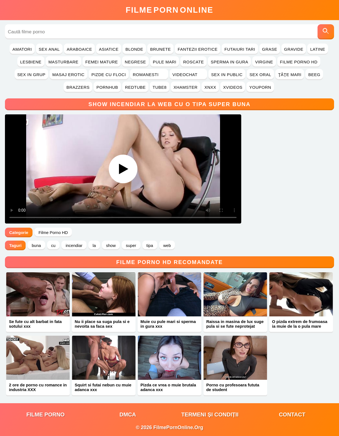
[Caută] (326, 31)
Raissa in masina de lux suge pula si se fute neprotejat (235, 324)
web (167, 245)
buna (36, 245)
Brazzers (78, 87)
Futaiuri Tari (239, 49)
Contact (292, 414)
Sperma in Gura (229, 62)
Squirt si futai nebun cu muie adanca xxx (103, 387)
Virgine (264, 62)
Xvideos (232, 87)
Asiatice (108, 49)
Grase (269, 49)
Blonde (134, 49)
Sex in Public (227, 74)
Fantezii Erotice (198, 49)
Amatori (22, 49)
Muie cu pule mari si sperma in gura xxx (168, 324)
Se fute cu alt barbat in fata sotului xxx (35, 324)
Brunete (160, 49)
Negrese (135, 62)
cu (53, 245)
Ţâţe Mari (290, 74)
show (111, 245)
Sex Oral (260, 74)
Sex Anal (49, 49)
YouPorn (260, 87)
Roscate (193, 62)
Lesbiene (30, 62)
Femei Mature (101, 62)
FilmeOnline (169, 10)
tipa (150, 245)
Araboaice (79, 49)
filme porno (45, 414)
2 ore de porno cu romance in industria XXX (38, 387)
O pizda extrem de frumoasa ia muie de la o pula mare (299, 324)
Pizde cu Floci (108, 74)
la (94, 245)
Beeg (314, 74)
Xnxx (210, 87)
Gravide (293, 49)
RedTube (135, 87)
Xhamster (185, 87)
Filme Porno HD (299, 62)
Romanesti (149, 74)
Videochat (188, 74)
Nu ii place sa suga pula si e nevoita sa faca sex (102, 324)
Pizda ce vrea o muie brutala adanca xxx (168, 387)
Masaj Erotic (68, 74)
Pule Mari (164, 62)
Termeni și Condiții (209, 414)
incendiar (74, 245)
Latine (317, 49)
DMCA (128, 414)
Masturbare (63, 62)
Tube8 (160, 87)
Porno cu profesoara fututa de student (232, 387)
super (131, 245)
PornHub (107, 87)
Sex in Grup (31, 74)
